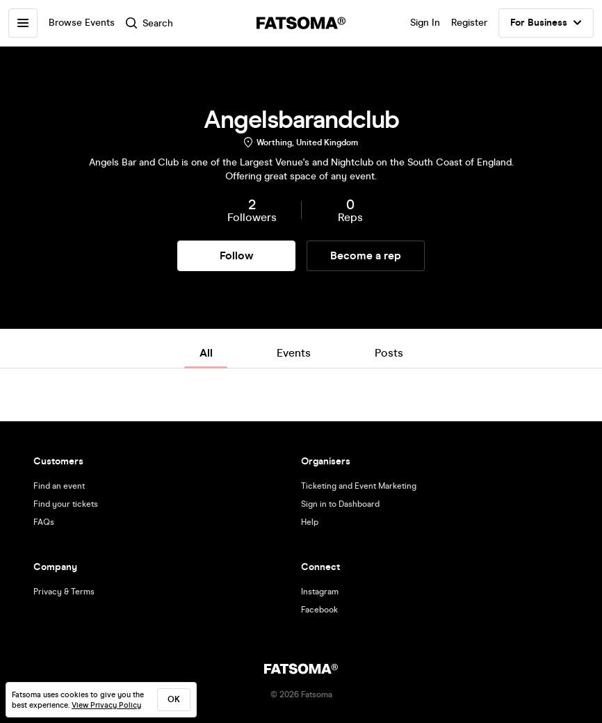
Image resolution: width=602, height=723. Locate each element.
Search (149, 23)
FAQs (43, 522)
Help (309, 522)
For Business (546, 23)
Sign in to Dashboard (340, 504)
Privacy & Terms (64, 591)
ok (174, 699)
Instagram (320, 591)
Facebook (319, 610)
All (206, 352)
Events (294, 352)
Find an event (59, 486)
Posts (389, 352)
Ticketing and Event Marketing (358, 486)
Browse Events (82, 23)
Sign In (425, 23)
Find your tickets (65, 504)
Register (469, 23)
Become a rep (365, 255)
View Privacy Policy (106, 705)
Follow (236, 255)
